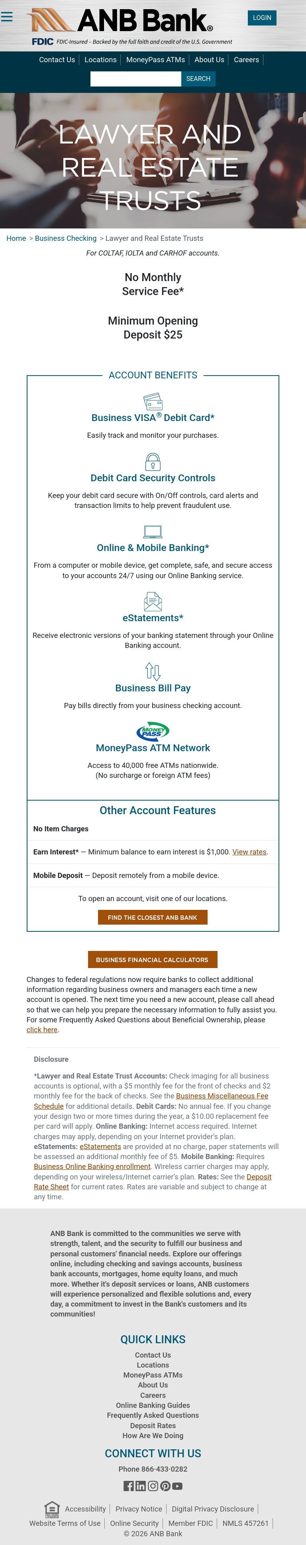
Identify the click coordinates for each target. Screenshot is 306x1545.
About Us (209, 59)
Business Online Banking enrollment (92, 1166)
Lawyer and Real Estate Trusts (155, 238)
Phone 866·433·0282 (152, 1469)
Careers (246, 59)
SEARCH (198, 79)
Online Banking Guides (153, 1405)
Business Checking (66, 238)
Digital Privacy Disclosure (213, 1509)
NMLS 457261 (245, 1523)
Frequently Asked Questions (153, 1415)
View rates (249, 852)
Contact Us (57, 59)
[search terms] (136, 79)
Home (16, 238)
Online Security (134, 1523)
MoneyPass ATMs (155, 59)
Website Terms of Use (65, 1523)
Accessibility (85, 1509)
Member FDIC (190, 1523)
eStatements (100, 1146)
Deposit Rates (153, 1425)
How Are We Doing (152, 1435)
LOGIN (262, 18)
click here (41, 1029)
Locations (100, 59)
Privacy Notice (139, 1509)
